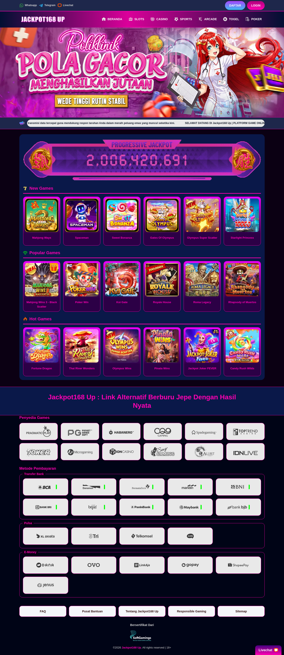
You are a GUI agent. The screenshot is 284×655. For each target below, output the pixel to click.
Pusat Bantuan (92, 611)
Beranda (112, 19)
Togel (231, 19)
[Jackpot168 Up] (42, 19)
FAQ (43, 611)
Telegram (47, 5)
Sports (183, 19)
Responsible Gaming (191, 611)
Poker (253, 19)
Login (255, 5)
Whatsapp (28, 5)
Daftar (235, 5)
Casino (159, 19)
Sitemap (241, 611)
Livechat (65, 5)
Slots (136, 19)
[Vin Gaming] (142, 635)
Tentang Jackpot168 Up (142, 611)
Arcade (207, 19)
